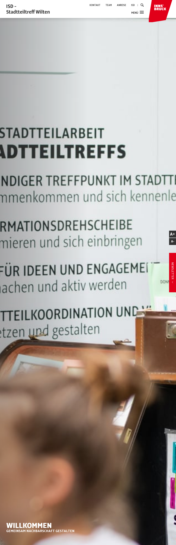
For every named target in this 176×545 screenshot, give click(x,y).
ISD (133, 5)
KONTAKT (95, 5)
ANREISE (121, 5)
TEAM (108, 5)
